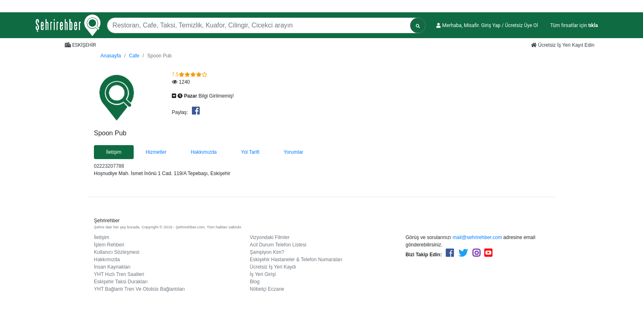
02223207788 (109, 166)
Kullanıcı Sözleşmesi (116, 252)
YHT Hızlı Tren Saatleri (119, 274)
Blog (255, 282)
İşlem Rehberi (109, 245)
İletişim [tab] (113, 152)
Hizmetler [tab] (156, 152)
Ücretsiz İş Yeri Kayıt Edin (563, 45)
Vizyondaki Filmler (270, 237)
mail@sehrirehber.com (477, 237)
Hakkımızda (107, 259)
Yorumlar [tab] (293, 152)
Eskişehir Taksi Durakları (121, 282)
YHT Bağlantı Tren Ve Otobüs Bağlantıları (139, 289)
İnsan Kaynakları (112, 267)
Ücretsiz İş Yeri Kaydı (273, 267)
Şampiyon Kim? (267, 252)
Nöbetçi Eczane (267, 289)
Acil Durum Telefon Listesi (278, 245)
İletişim (101, 237)
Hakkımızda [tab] (204, 152)
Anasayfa (110, 56)
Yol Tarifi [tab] (250, 152)
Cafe (134, 56)
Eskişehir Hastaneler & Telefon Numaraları (296, 259)
